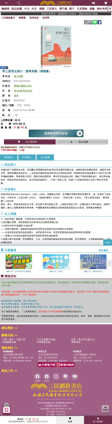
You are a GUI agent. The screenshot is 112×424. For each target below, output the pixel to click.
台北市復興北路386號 (13, 354)
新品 (17, 8)
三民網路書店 (8, 17)
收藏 (70, 420)
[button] (110, 263)
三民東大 (52, 8)
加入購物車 (98, 420)
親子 (72, 8)
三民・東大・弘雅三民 (14, 339)
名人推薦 (45, 157)
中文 (26, 8)
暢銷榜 (5, 8)
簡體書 (22, 17)
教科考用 (102, 8)
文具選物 (82, 8)
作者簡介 (27, 157)
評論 (88, 22)
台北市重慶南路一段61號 (84, 354)
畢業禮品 (75, 342)
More (107, 242)
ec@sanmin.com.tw (22, 360)
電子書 (63, 8)
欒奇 (16, 95)
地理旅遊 (34, 17)
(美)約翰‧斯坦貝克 (23, 91)
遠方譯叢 (18, 76)
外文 (34, 8)
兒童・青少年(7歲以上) (83, 339)
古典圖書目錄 (44, 342)
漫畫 (92, 8)
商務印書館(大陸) (23, 86)
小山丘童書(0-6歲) (46, 339)
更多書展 (105, 250)
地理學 (45, 17)
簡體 (41, 8)
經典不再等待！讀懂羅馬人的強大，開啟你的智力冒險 (75, 14)
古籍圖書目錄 (9, 342)
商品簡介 (8, 157)
